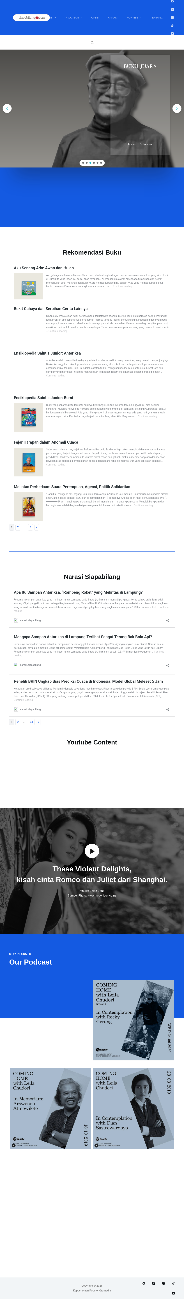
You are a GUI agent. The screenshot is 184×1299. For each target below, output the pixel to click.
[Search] (92, 42)
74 (31, 803)
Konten (135, 17)
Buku (27, 17)
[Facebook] (172, 1)
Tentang (156, 17)
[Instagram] (172, 17)
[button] (7, 108)
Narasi (113, 17)
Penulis (49, 17)
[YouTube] (172, 33)
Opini (95, 17)
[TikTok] (172, 25)
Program (74, 17)
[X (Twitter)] (172, 9)
